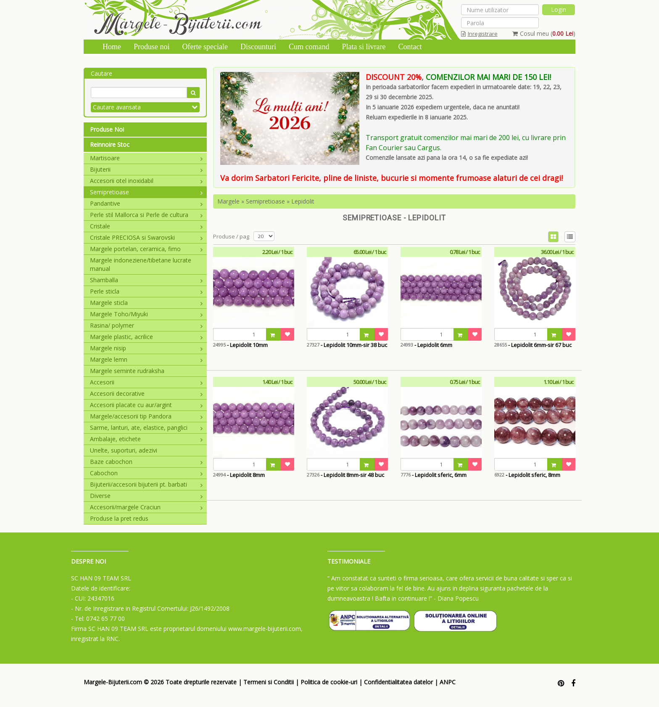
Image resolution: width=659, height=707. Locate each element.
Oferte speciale (205, 46)
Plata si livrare (363, 46)
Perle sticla (146, 291)
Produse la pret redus (119, 518)
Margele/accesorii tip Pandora (146, 416)
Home (112, 46)
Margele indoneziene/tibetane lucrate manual (140, 264)
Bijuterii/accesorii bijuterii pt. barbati (146, 484)
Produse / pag (231, 236)
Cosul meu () (543, 33)
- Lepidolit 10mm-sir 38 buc (347, 345)
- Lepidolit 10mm (240, 345)
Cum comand (309, 46)
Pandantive (146, 203)
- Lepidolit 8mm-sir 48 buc (345, 475)
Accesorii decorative (146, 393)
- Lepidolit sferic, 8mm (527, 475)
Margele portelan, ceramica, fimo (146, 249)
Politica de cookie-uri (329, 682)
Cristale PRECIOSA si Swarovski (146, 237)
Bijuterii (146, 169)
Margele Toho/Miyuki (146, 314)
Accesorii (146, 382)
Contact (410, 46)
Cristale (146, 226)
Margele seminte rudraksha (127, 371)
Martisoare (146, 158)
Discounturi (258, 46)
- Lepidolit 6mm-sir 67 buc (533, 345)
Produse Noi (107, 129)
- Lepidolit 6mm (426, 345)
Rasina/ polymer (146, 325)
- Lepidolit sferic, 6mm (434, 475)
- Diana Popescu (456, 598)
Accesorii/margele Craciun (146, 507)
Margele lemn (146, 359)
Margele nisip (146, 348)
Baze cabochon (146, 462)
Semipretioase (146, 192)
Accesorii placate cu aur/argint (146, 405)
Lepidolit (302, 201)
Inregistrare (479, 33)
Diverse (146, 496)
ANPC (448, 682)
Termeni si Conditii (268, 682)
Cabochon (146, 473)
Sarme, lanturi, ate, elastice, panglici (146, 428)
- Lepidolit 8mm (239, 475)
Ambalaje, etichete (146, 439)
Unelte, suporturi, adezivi (123, 450)
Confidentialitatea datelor (398, 682)
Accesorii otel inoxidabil (146, 181)
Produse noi (152, 46)
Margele (228, 201)
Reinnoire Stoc (109, 144)
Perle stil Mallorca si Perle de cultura (146, 215)
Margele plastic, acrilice (146, 337)
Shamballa (146, 280)
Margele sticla (146, 303)
